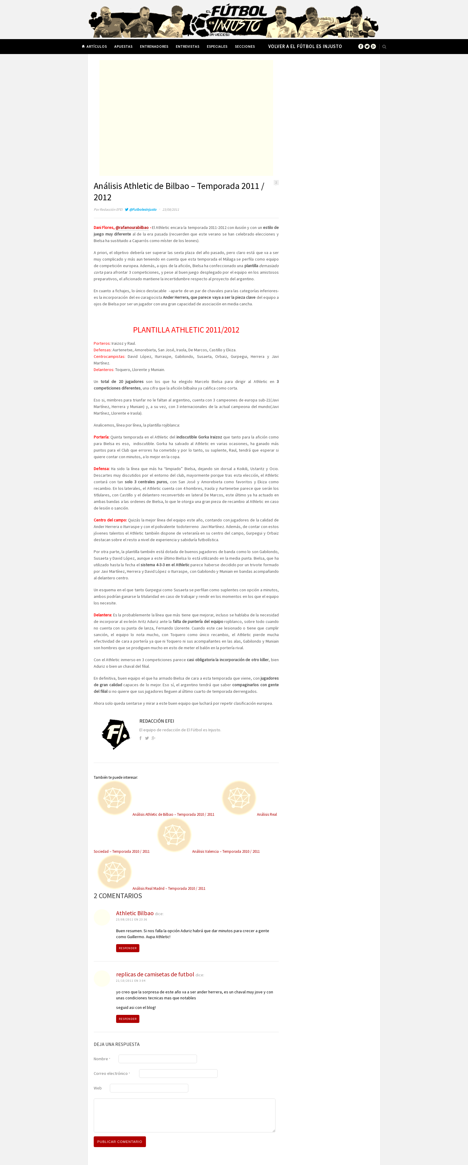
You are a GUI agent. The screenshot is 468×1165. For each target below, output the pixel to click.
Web (98, 1088)
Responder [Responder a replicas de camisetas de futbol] (128, 1019)
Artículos (97, 46)
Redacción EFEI (111, 209)
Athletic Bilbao (135, 913)
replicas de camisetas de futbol (155, 974)
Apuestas (123, 46)
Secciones (245, 46)
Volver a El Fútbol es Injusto (305, 46)
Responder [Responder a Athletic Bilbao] (128, 948)
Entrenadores (154, 46)
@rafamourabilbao (132, 227)
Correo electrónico (112, 1073)
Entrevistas (187, 46)
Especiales (217, 46)
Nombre (102, 1058)
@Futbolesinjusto (142, 209)
